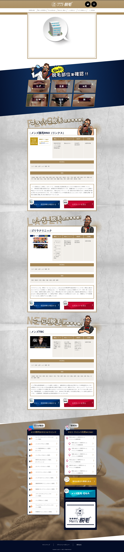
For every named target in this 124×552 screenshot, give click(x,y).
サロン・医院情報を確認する (45, 204)
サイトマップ (46, 544)
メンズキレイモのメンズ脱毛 (43, 455)
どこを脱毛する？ (72, 10)
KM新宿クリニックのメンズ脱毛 (44, 511)
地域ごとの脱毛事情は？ (42, 10)
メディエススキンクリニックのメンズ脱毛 (43, 494)
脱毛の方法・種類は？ (62, 10)
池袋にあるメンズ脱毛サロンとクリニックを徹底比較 (79, 455)
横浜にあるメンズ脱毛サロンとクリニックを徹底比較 (79, 472)
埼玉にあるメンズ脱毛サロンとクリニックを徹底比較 (77, 460)
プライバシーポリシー (63, 544)
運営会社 (79, 544)
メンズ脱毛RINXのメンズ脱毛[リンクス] (43, 449)
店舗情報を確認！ (32, 10)
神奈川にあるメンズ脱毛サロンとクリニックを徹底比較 (77, 466)
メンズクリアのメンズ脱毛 (42, 443)
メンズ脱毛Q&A (92, 10)
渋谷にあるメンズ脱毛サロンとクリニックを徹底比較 (79, 449)
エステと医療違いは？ (82, 10)
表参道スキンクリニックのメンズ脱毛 (45, 489)
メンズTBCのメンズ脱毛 (42, 500)
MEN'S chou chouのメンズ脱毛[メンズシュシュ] (43, 460)
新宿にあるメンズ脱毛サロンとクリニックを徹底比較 (79, 443)
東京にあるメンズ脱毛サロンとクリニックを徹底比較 (77, 438)
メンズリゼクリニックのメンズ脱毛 (44, 477)
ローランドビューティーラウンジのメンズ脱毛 (44, 438)
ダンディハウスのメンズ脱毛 (43, 466)
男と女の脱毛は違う (52, 10)
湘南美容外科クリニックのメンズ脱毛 (45, 483)
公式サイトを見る (79, 204)
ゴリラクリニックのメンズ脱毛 (43, 472)
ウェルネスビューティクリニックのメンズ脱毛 (44, 506)
